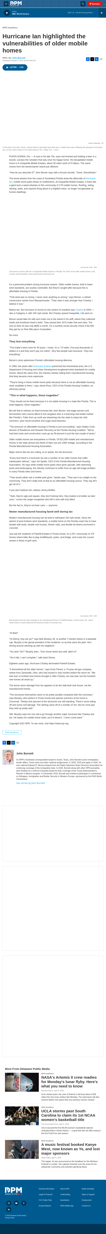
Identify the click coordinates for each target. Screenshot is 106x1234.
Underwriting (65, 1194)
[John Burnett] (8, 757)
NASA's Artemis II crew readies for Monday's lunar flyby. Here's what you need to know (69, 1081)
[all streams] (102, 13)
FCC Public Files (45, 1200)
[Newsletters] (53, 833)
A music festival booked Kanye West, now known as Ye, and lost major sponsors (70, 1148)
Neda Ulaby (45, 1158)
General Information (46, 1189)
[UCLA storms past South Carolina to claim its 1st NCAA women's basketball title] (22, 1115)
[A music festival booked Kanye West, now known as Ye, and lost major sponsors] (22, 1149)
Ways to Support (88, 1194)
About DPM (64, 1189)
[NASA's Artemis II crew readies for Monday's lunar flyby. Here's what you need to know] (22, 1082)
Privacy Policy (9, 1218)
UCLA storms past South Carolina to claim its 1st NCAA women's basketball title (68, 1115)
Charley (79, 310)
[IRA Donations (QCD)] (53, 908)
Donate (96, 4)
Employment (86, 1200)
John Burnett (18, 58)
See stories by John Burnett (30, 783)
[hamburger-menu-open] (6, 3)
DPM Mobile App (66, 1206)
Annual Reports (45, 1206)
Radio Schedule (88, 1189)
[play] (7, 12)
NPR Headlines (10, 27)
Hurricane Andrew (42, 366)
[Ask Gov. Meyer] (53, 1006)
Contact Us (86, 1206)
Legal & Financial (45, 1194)
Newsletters (64, 1200)
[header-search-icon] (82, 3)
